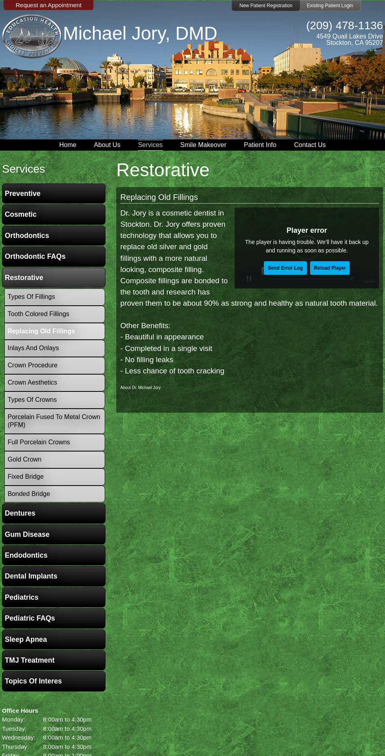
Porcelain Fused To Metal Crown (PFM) (54, 421)
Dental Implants (31, 576)
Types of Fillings (31, 296)
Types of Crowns (32, 399)
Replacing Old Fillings (159, 197)
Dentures (20, 513)
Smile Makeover (203, 144)
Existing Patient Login (330, 5)
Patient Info (260, 144)
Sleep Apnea (26, 639)
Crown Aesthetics (32, 382)
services (23, 169)
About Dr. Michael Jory (140, 387)
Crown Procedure (33, 365)
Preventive (23, 194)
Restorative (24, 278)
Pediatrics (21, 597)
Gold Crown (24, 459)
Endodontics (26, 555)
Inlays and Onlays (33, 348)
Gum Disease (27, 534)
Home (68, 144)
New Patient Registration (265, 5)
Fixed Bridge (26, 476)
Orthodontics (27, 236)
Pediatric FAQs (30, 618)
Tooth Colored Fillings (38, 313)
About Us (107, 144)
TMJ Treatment (30, 660)
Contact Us (310, 144)
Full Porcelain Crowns (39, 442)
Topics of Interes (33, 681)
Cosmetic (20, 214)
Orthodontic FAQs (35, 256)
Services (150, 144)
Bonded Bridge (29, 493)
